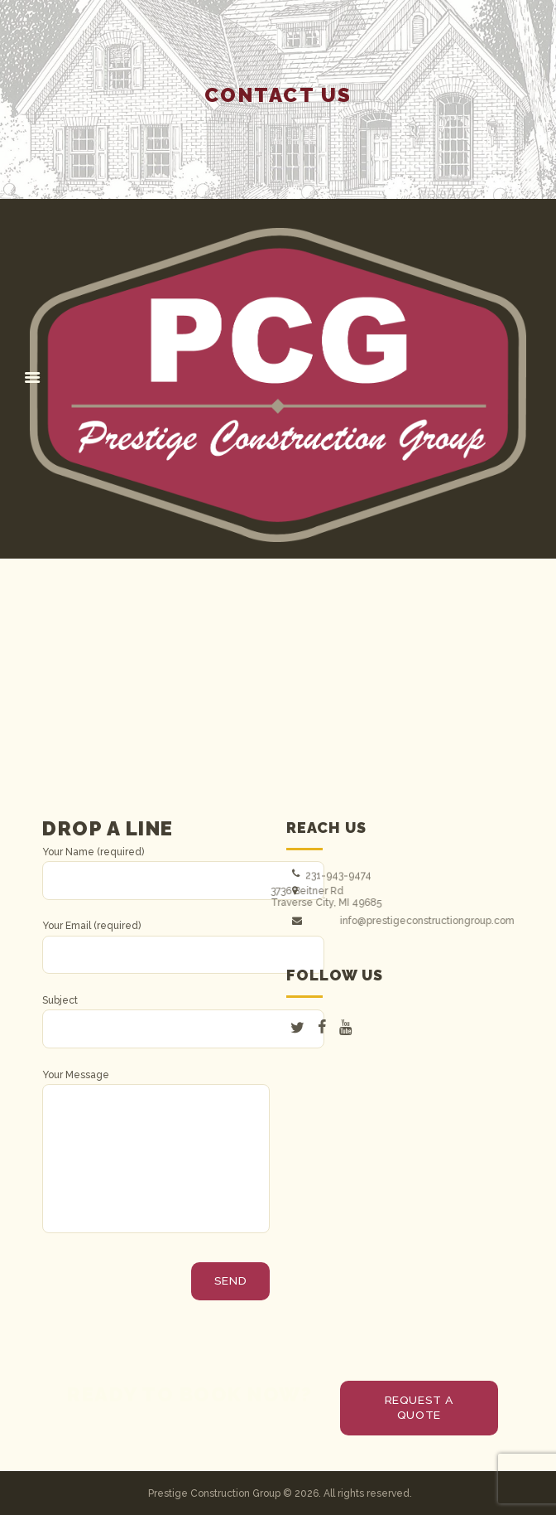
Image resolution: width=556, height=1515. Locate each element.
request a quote (419, 1407)
